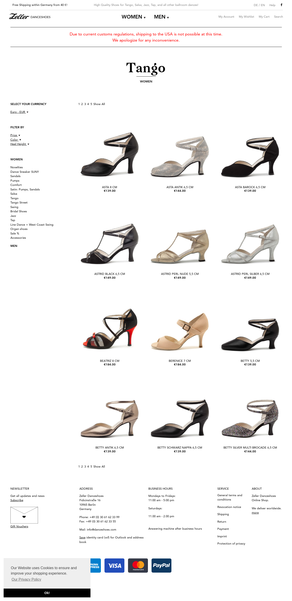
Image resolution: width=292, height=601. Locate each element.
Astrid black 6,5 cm (109, 274)
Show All (99, 104)
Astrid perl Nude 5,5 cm (180, 274)
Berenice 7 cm (180, 360)
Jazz (13, 215)
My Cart (264, 16)
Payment (223, 529)
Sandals (15, 176)
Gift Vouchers (19, 526)
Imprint (222, 536)
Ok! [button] (47, 593)
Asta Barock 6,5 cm (250, 187)
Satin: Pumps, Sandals (25, 189)
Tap (12, 220)
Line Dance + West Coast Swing (31, 224)
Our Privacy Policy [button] (26, 579)
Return (221, 521)
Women (132, 17)
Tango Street (19, 202)
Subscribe (16, 500)
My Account (226, 16)
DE (256, 5)
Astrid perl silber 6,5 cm (250, 274)
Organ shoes (19, 229)
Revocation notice (229, 507)
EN (263, 5)
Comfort (16, 185)
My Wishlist (246, 16)
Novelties (16, 167)
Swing (14, 207)
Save (82, 537)
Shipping (223, 514)
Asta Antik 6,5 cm (179, 187)
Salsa (13, 193)
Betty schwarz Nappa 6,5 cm (179, 447)
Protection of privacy (231, 543)
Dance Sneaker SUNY (24, 171)
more (255, 512)
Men (160, 17)
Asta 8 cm (109, 187)
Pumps (14, 180)
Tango (14, 198)
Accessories (18, 237)
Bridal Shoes (18, 211)
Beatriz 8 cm (109, 360)
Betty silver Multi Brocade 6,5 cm (250, 447)
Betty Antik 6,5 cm (109, 447)
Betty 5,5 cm (250, 360)
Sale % (14, 233)
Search (278, 16)
